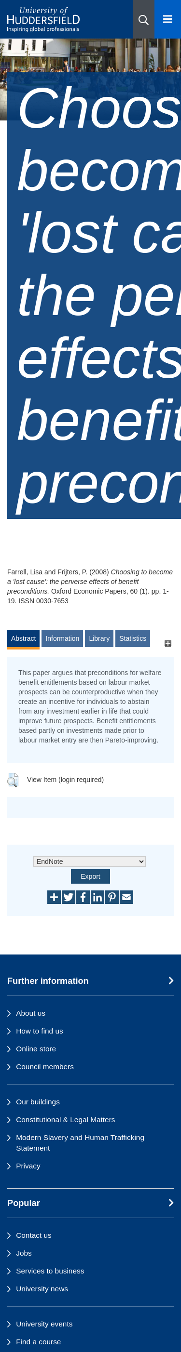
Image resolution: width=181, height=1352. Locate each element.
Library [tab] (99, 638)
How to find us (39, 1031)
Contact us (34, 1235)
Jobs (24, 1253)
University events (44, 1324)
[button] (143, 19)
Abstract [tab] (23, 638)
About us (30, 1013)
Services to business (50, 1271)
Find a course (38, 1342)
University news (42, 1289)
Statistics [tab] (132, 638)
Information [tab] (62, 638)
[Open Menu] (167, 19)
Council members (45, 1066)
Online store (36, 1049)
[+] (167, 643)
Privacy (28, 1166)
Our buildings (38, 1102)
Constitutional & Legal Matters (65, 1119)
